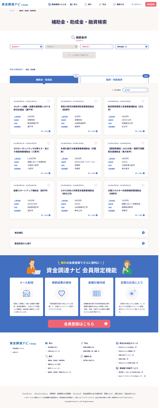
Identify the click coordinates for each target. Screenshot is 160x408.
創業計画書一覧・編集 (90, 351)
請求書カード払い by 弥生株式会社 (129, 372)
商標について (108, 393)
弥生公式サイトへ (130, 393)
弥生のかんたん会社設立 (126, 347)
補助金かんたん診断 (54, 364)
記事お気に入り (53, 351)
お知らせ (15, 352)
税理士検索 (122, 359)
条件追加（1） (122, 46)
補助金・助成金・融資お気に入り (58, 372)
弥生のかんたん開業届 (126, 351)
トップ (12, 11)
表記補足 (19, 232)
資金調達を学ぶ (53, 347)
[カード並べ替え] (135, 90)
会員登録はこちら (85, 323)
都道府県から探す (23, 243)
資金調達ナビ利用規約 (64, 393)
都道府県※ (16, 46)
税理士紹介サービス (125, 355)
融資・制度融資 (114, 79)
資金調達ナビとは (57, 4)
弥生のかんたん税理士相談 (127, 363)
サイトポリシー (27, 393)
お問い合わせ (118, 393)
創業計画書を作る (88, 347)
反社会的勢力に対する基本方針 (92, 393)
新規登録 (151, 4)
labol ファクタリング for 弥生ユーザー (131, 376)
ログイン (138, 4)
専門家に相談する (88, 360)
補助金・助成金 (44, 79)
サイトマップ (77, 393)
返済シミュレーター (54, 368)
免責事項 (52, 393)
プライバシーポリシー (41, 393)
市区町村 (50, 46)
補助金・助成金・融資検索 (56, 360)
